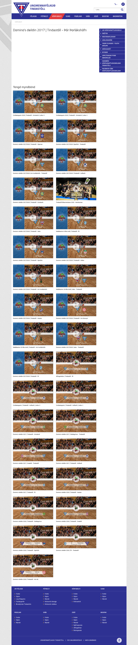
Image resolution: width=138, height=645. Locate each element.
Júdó (73, 612)
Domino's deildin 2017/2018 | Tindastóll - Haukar (27, 318)
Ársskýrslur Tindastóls (23, 604)
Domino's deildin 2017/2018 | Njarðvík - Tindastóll (70, 144)
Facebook (119, 641)
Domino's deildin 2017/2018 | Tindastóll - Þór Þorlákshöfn (30, 289)
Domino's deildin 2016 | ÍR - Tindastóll (67, 550)
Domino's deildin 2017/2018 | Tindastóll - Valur (27, 231)
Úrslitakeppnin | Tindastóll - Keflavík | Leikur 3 (26, 405)
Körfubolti (18, 22)
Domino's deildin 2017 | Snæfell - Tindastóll (26, 463)
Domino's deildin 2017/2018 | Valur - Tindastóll (70, 347)
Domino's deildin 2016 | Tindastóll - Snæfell (69, 521)
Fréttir (18, 594)
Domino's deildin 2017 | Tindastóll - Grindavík (26, 434)
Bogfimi (103, 612)
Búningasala (78, 630)
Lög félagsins (20, 599)
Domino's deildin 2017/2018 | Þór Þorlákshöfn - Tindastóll (30, 173)
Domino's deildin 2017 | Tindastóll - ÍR (24, 492)
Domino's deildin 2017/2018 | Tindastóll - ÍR (26, 376)
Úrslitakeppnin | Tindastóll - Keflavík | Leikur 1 (69, 405)
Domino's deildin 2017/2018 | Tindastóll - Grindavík (28, 202)
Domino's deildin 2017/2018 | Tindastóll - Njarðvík (27, 260)
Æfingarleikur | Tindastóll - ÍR (64, 376)
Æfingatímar (78, 628)
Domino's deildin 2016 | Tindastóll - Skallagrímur (27, 521)
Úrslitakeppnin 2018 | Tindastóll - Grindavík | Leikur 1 (71, 115)
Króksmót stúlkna (50, 604)
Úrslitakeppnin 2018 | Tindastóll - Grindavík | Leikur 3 (28, 115)
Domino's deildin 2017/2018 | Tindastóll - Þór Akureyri (72, 318)
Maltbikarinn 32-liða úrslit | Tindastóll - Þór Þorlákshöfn (29, 347)
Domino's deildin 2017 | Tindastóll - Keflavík (69, 463)
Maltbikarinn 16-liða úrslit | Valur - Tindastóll (69, 289)
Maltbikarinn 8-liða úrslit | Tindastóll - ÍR (67, 231)
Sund (102, 589)
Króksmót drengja (51, 601)
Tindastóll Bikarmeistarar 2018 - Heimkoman (69, 202)
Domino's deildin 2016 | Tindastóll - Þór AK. (26, 579)
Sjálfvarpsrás (78, 625)
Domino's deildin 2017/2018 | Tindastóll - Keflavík (70, 173)
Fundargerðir (20, 601)
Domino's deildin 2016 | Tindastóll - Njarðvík (26, 550)
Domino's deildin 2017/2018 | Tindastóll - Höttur (70, 260)
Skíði (45, 612)
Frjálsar (17, 612)
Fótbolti (46, 589)
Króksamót (77, 601)
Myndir (47, 599)
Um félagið (18, 589)
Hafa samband (90, 640)
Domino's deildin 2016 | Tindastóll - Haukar (68, 492)
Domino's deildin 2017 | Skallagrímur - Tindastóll (70, 434)
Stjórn (18, 596)
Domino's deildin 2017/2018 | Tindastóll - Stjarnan (28, 144)
